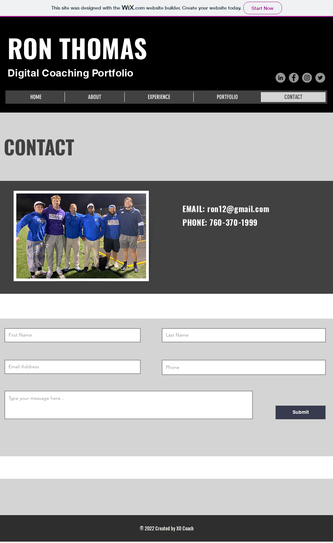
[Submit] (301, 412)
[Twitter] (320, 78)
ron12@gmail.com (238, 209)
